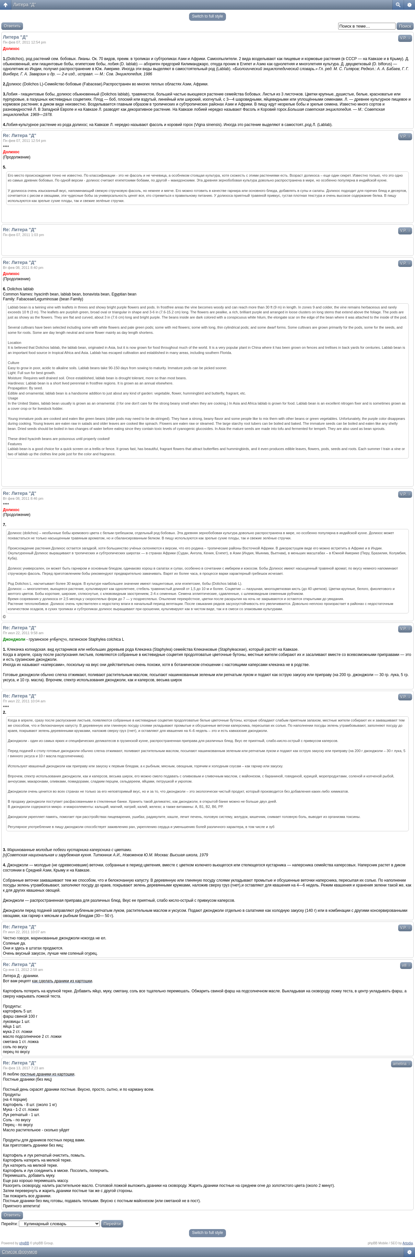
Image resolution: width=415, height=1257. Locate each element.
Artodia (408, 1243)
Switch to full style (207, 16)
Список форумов (19, 1251)
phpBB (24, 1243)
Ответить (12, 26)
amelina (401, 1064)
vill (406, 965)
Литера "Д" (24, 4)
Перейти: (9, 1224)
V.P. (405, 38)
